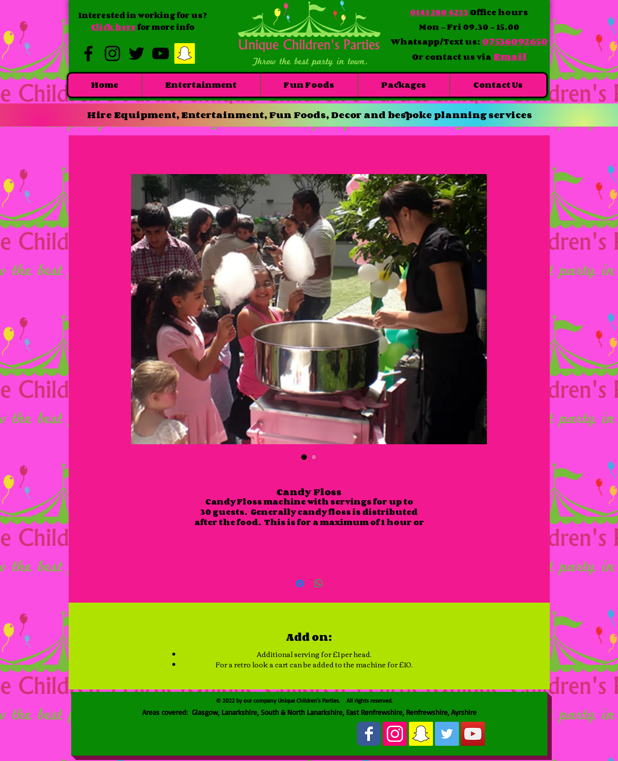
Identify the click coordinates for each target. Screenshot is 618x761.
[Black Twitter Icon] (136, 53)
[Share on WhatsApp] (318, 583)
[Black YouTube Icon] (160, 53)
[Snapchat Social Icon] (184, 53)
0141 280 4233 (439, 12)
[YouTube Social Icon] (473, 734)
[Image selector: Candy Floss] (304, 457)
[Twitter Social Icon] (447, 734)
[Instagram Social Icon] (395, 734)
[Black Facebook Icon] (88, 53)
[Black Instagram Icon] (112, 53)
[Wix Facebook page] (369, 734)
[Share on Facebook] (300, 583)
